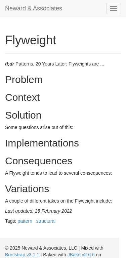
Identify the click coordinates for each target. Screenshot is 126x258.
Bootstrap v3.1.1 (22, 254)
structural (46, 221)
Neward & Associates (33, 8)
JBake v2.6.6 (81, 254)
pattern (24, 221)
